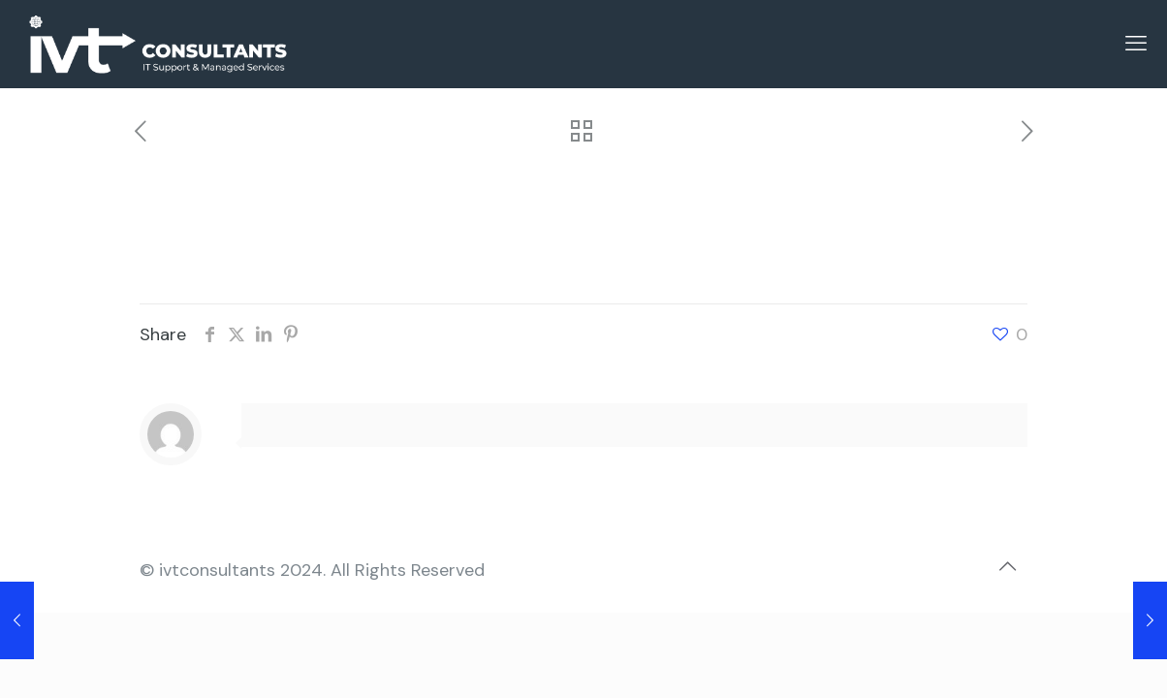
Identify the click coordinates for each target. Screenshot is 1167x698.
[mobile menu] (1136, 43)
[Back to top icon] (1007, 566)
